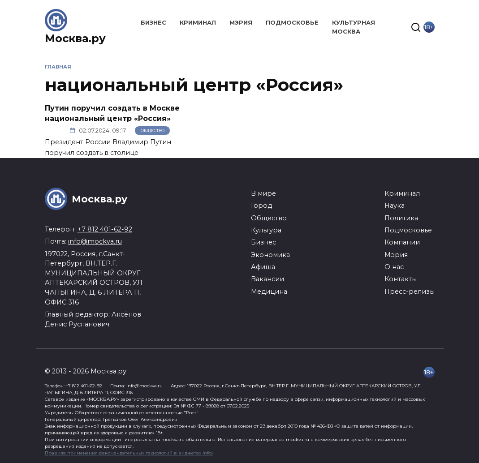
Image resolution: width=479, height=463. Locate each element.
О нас (394, 267)
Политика (401, 218)
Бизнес (153, 22)
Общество (152, 130)
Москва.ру (75, 38)
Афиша (263, 267)
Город (261, 205)
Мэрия (240, 22)
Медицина (269, 291)
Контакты (400, 279)
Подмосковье (292, 22)
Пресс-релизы (409, 291)
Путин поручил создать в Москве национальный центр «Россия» (112, 113)
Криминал (198, 22)
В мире (263, 193)
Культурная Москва (353, 26)
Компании (402, 242)
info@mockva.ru (95, 241)
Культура (266, 230)
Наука (394, 205)
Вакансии (267, 279)
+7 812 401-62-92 (105, 229)
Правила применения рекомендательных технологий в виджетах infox (129, 453)
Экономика (270, 255)
